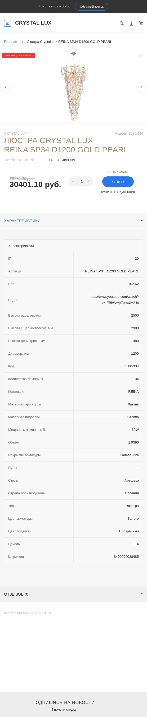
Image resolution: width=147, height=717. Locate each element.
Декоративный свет (20, 612)
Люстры (44, 612)
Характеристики (74, 220)
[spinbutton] (81, 181)
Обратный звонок (92, 6)
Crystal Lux (15, 133)
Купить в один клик (118, 192)
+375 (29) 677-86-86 (54, 6)
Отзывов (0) (74, 594)
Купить (118, 181)
